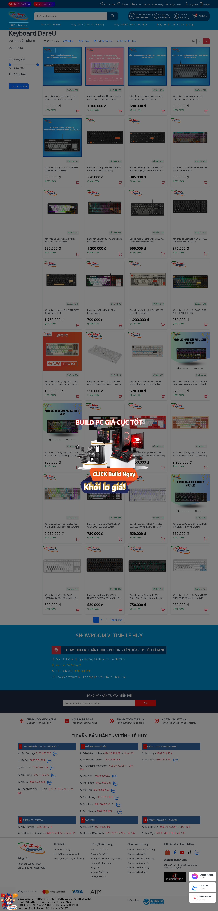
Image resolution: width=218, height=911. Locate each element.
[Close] (142, 421)
